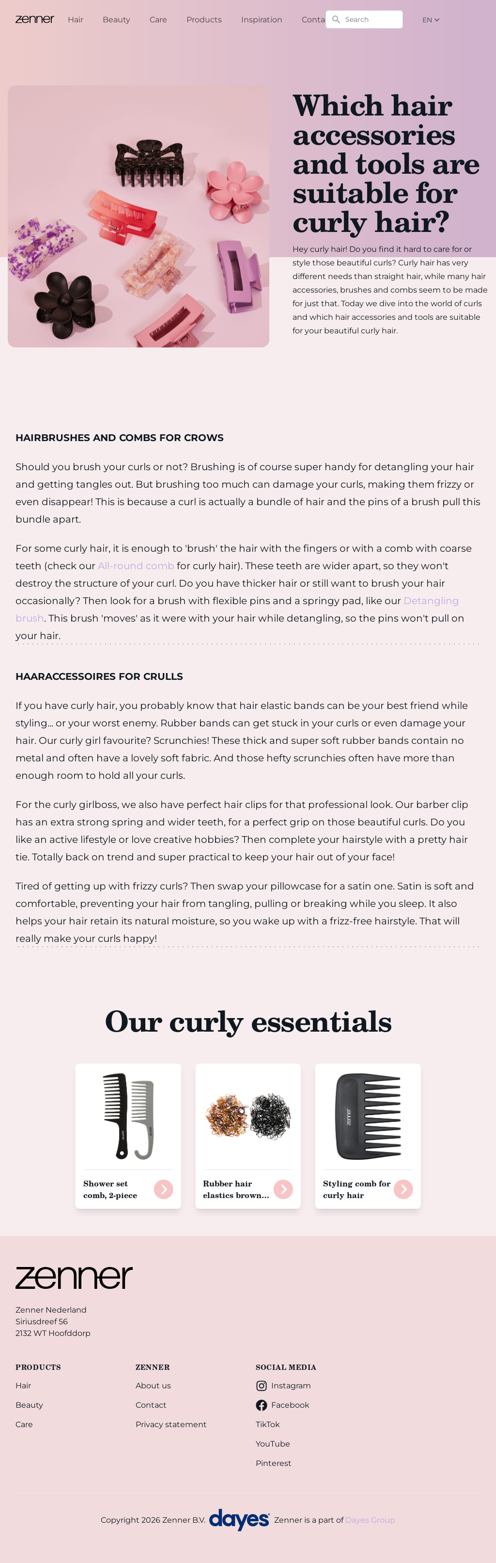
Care (24, 1424)
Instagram (283, 1386)
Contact (151, 1405)
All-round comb (136, 566)
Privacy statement (171, 1424)
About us (153, 1385)
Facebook (283, 1405)
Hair (23, 1385)
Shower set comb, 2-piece (110, 1189)
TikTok (268, 1424)
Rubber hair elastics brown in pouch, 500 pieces (236, 1200)
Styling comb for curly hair (356, 1189)
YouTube (273, 1443)
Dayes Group (370, 1520)
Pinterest (274, 1463)
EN (432, 20)
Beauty (29, 1405)
